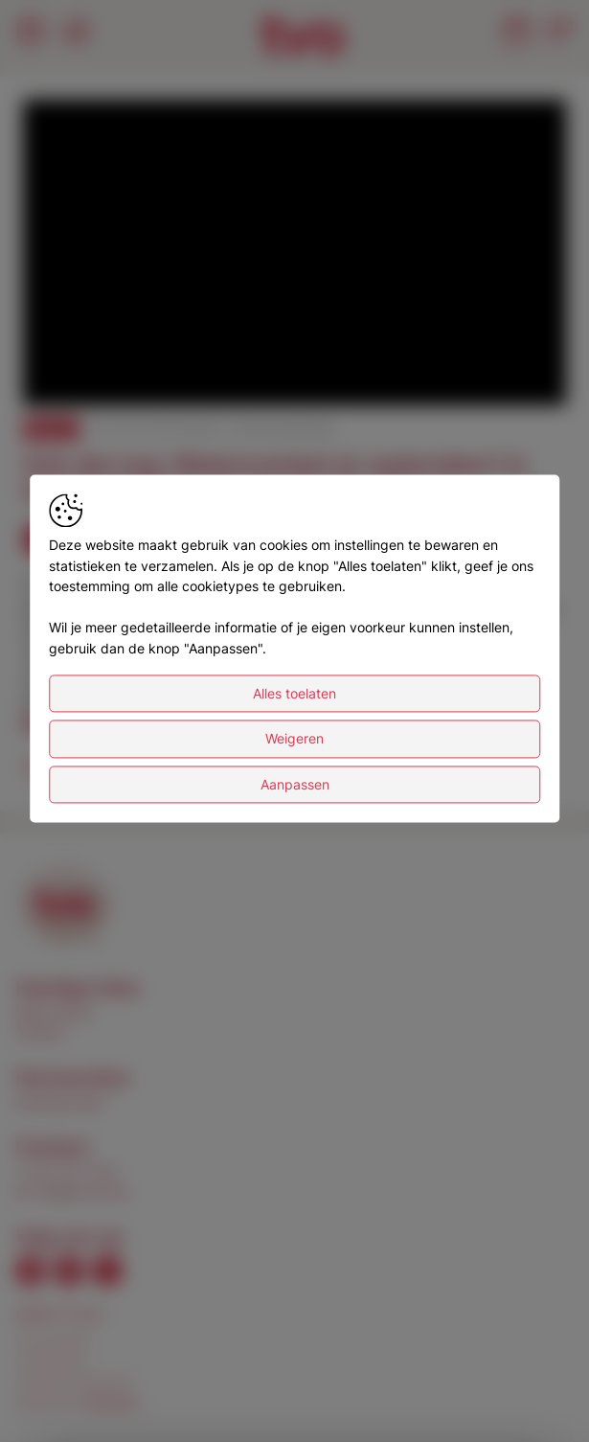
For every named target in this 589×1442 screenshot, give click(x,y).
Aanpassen (295, 839)
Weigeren (294, 794)
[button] (297, 255)
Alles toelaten (294, 748)
